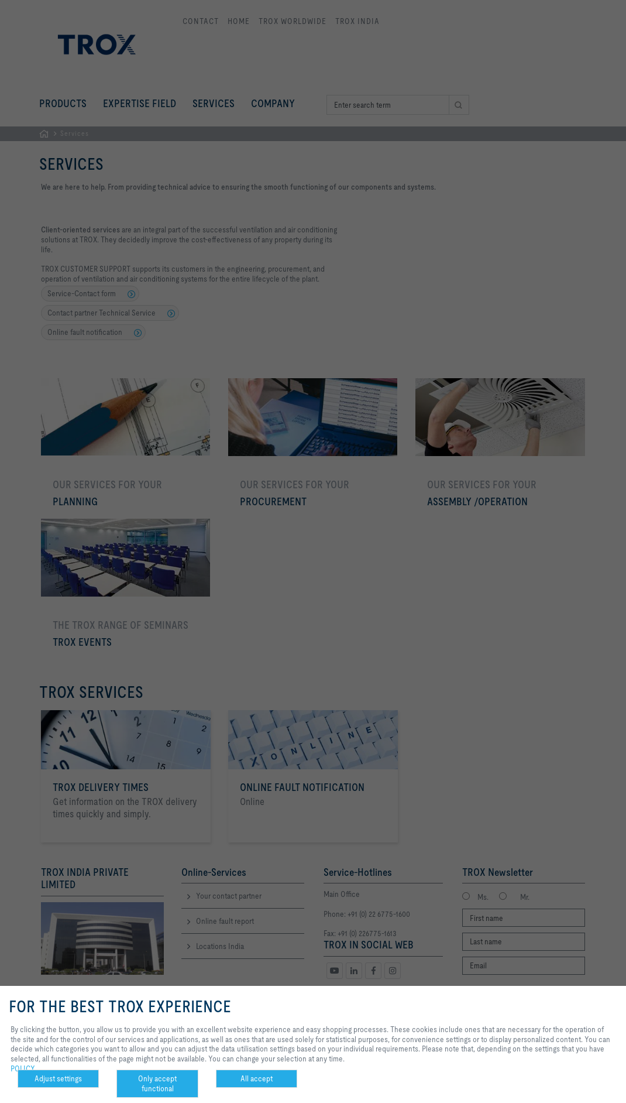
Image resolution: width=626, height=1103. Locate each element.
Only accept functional (157, 1083)
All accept (256, 1078)
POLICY (23, 1068)
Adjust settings (58, 1078)
